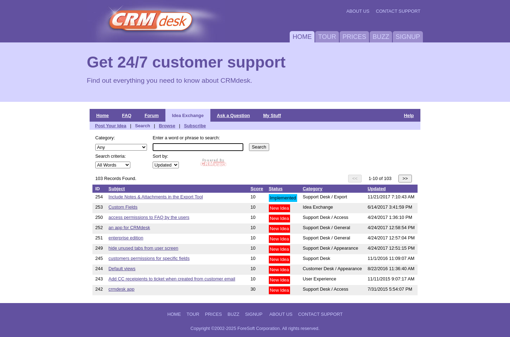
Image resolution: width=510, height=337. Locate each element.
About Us (357, 11)
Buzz (381, 36)
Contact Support (398, 11)
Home (302, 36)
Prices (354, 36)
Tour (327, 36)
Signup (408, 36)
